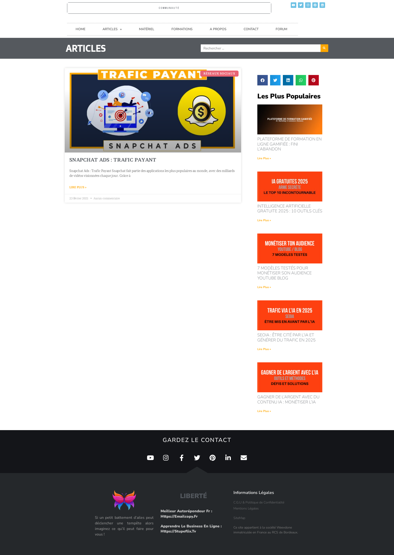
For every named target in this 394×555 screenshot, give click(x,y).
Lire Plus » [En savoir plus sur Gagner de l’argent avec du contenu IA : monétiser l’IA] (264, 411)
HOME (80, 29)
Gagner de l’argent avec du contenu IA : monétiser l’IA (288, 399)
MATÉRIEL (146, 29)
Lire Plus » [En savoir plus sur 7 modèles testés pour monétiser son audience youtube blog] (264, 287)
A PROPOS (218, 29)
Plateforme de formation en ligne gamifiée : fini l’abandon (289, 144)
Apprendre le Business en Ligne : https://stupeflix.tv (191, 529)
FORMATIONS (182, 29)
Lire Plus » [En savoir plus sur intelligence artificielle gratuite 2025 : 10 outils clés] (264, 220)
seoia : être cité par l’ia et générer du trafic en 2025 (286, 337)
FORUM (281, 29)
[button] (262, 80)
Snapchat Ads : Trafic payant (112, 160)
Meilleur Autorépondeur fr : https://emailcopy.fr (186, 514)
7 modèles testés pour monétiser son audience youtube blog (284, 273)
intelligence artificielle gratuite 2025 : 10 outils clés (289, 208)
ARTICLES (112, 29)
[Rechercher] (344, 48)
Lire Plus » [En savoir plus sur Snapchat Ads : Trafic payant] (78, 187)
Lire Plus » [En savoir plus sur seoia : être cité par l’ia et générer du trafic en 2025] (264, 349)
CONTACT (251, 29)
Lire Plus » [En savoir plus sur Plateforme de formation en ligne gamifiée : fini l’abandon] (264, 158)
